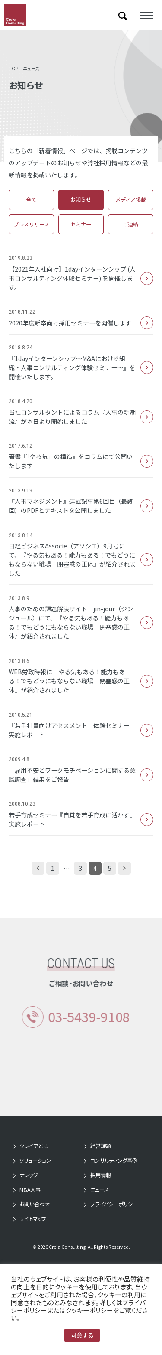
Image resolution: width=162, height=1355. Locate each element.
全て (31, 199)
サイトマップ (32, 1219)
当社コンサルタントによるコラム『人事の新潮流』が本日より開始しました (81, 417)
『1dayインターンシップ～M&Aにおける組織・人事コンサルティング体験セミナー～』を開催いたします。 (81, 367)
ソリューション (35, 1161)
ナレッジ (28, 1175)
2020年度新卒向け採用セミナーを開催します (81, 323)
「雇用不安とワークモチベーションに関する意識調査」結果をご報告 (81, 775)
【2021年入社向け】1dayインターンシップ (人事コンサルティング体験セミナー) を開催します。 (81, 278)
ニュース (31, 68)
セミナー (80, 224)
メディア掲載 (130, 199)
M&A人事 (30, 1190)
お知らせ (80, 199)
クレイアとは (33, 1146)
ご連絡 (130, 224)
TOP (14, 68)
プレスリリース (31, 224)
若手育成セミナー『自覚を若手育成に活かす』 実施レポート (81, 819)
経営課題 (100, 1146)
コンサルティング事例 (113, 1161)
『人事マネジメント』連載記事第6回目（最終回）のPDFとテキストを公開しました (81, 506)
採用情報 (100, 1175)
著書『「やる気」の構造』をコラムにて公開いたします (81, 461)
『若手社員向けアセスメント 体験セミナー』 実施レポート (81, 730)
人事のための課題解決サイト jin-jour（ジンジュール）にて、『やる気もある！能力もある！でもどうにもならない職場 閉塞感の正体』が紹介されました (81, 622)
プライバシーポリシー (114, 1204)
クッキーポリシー (89, 1310)
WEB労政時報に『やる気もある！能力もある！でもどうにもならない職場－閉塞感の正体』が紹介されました (81, 680)
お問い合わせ (34, 1204)
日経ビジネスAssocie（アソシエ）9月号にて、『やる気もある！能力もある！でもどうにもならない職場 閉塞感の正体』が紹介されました (81, 559)
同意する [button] (82, 1335)
